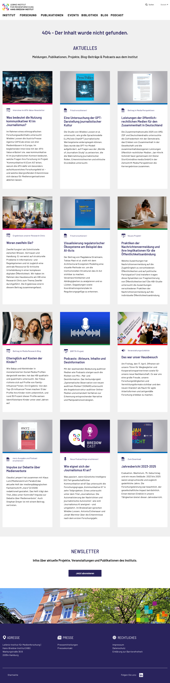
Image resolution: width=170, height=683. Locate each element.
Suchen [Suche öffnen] (151, 4)
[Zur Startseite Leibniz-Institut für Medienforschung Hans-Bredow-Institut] (18, 9)
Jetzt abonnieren (85, 573)
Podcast (117, 15)
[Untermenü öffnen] (17, 15)
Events (73, 15)
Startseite (13, 674)
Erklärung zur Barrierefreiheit (127, 651)
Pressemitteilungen (68, 644)
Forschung (28, 15)
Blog (104, 15)
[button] (162, 5)
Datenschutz (118, 648)
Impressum (118, 644)
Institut (9, 15)
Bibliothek (89, 15)
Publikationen (52, 15)
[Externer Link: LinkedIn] (141, 675)
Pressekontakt (65, 648)
